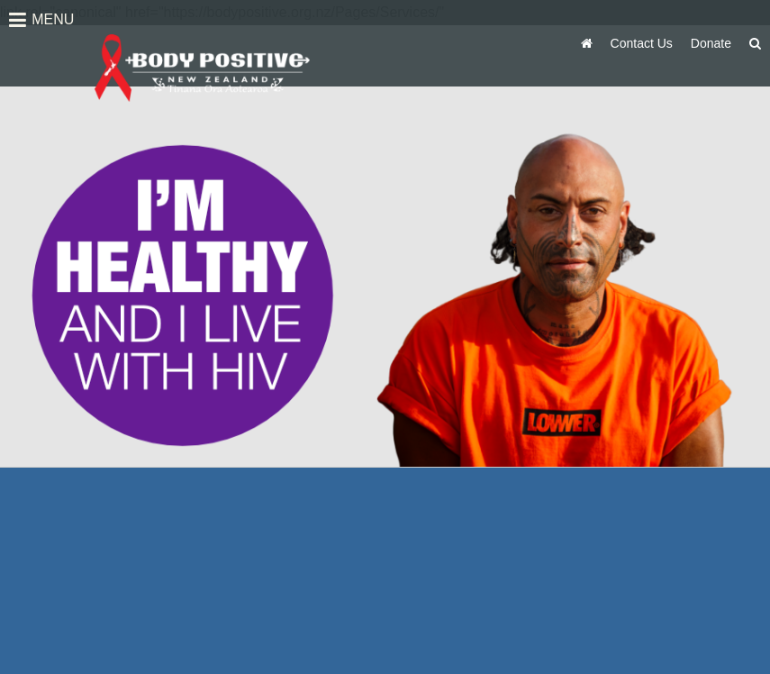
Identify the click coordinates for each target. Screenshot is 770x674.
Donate (711, 43)
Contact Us (642, 43)
